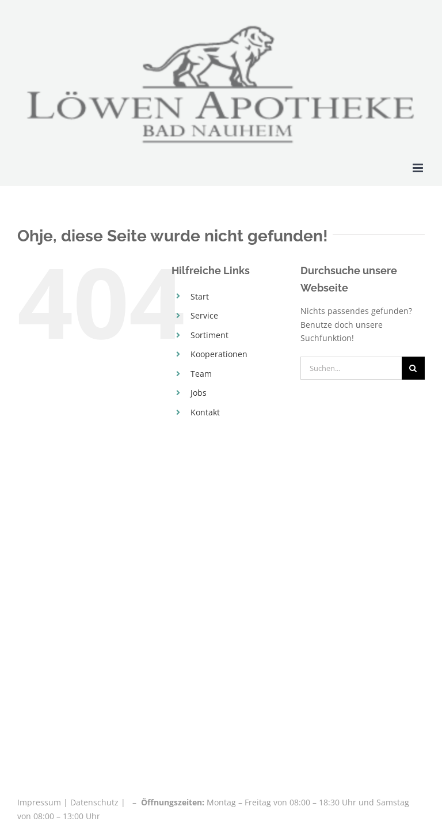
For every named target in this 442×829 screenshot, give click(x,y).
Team (201, 373)
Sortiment (209, 335)
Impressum (40, 802)
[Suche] (413, 368)
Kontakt (205, 412)
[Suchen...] (351, 368)
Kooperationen (218, 354)
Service (204, 315)
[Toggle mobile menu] (419, 168)
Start (199, 296)
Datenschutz (94, 802)
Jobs (198, 392)
